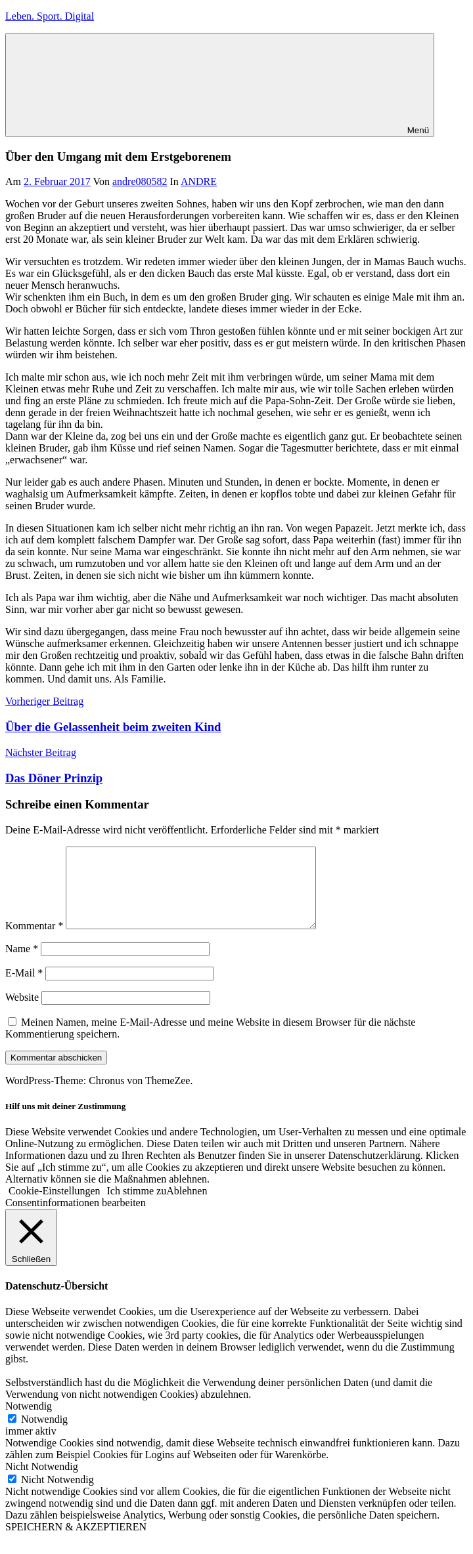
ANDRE (199, 181)
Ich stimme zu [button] (137, 1206)
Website (22, 1012)
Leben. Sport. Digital (49, 16)
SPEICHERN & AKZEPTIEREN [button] (75, 1542)
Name (21, 964)
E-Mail (24, 988)
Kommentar (34, 941)
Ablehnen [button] (186, 1206)
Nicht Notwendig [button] (41, 1482)
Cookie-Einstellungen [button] (55, 1206)
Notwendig (44, 1434)
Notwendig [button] (28, 1421)
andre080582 (140, 181)
